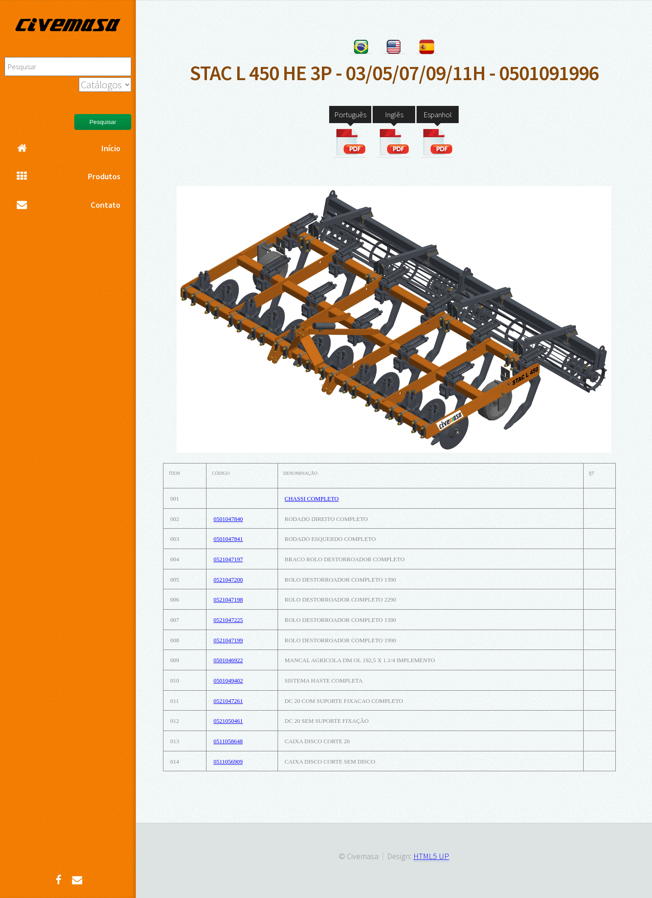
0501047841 (228, 538)
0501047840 (228, 519)
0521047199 (228, 640)
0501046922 (228, 660)
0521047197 (228, 559)
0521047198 (228, 599)
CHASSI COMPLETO (312, 498)
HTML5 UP (431, 856)
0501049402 (228, 680)
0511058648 (228, 741)
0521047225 (228, 619)
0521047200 (228, 579)
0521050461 (228, 720)
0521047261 (228, 700)
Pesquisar (102, 122)
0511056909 (228, 761)
